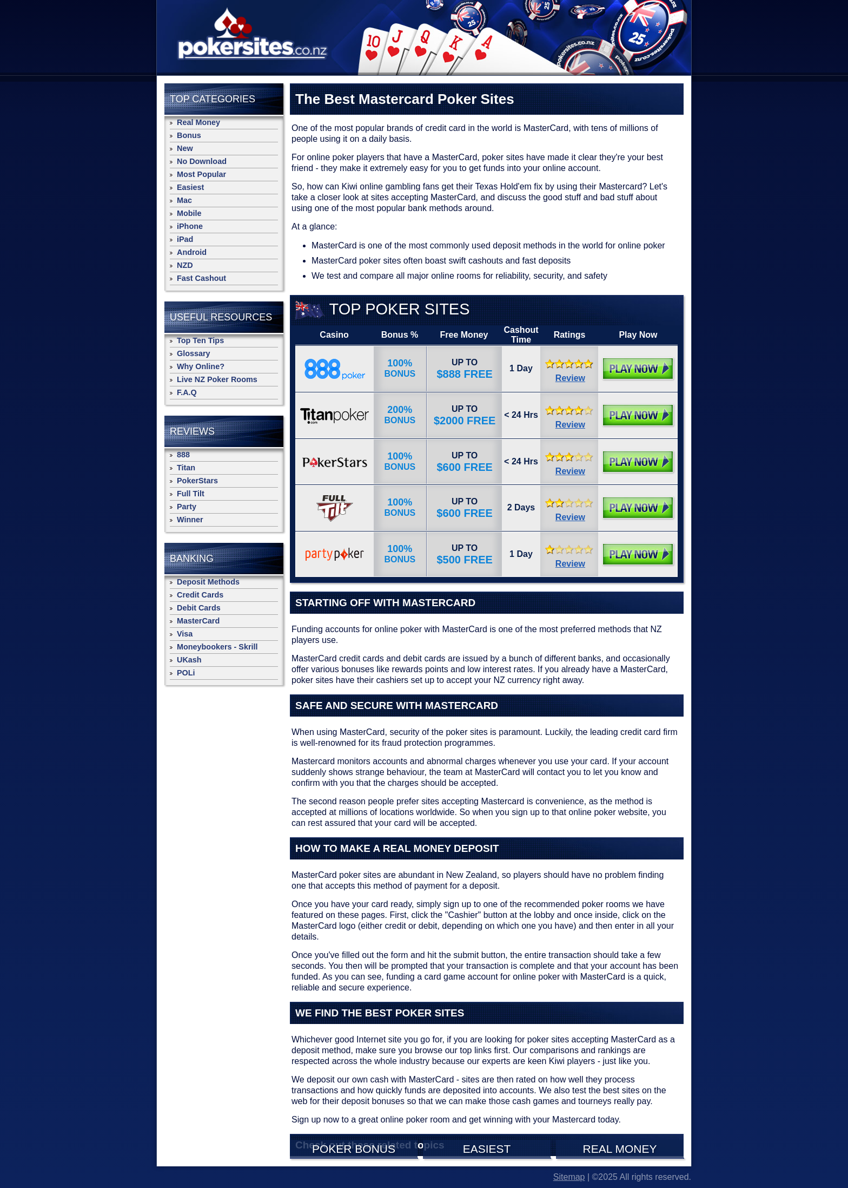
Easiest (190, 187)
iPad (185, 239)
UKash (189, 659)
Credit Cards (200, 594)
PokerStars (197, 480)
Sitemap (569, 1177)
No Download (202, 161)
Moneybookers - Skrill (217, 646)
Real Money (198, 122)
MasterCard (198, 620)
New (185, 148)
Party (186, 506)
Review (570, 378)
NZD (185, 265)
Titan (186, 467)
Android (192, 252)
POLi (186, 672)
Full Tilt (190, 493)
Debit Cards (199, 607)
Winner (190, 519)
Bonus (189, 135)
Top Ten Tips (200, 340)
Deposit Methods (208, 581)
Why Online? (200, 366)
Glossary (193, 353)
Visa (185, 633)
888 (183, 454)
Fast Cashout (201, 278)
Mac (184, 200)
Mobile (189, 213)
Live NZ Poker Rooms (217, 379)
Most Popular (201, 174)
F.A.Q (187, 392)
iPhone (190, 226)
